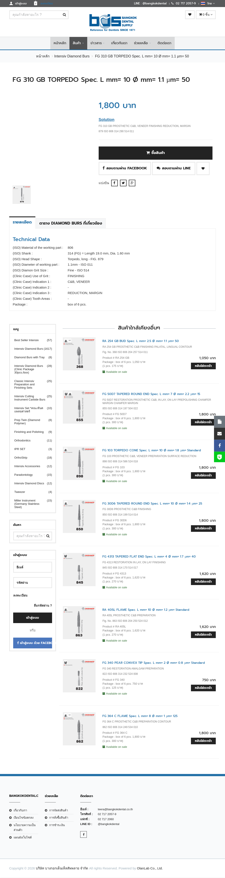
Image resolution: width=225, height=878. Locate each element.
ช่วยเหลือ (141, 43)
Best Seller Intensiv (30, 340)
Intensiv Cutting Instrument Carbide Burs (30, 398)
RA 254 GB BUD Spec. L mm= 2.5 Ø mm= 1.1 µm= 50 (140, 341)
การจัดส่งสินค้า (58, 810)
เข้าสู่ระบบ (32, 618)
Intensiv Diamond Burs (72, 57)
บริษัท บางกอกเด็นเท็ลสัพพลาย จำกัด (62, 868)
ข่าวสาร (96, 43)
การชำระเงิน (57, 825)
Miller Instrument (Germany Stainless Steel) (30, 504)
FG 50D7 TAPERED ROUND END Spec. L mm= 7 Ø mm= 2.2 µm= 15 (151, 394)
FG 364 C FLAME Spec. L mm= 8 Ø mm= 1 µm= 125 (140, 716)
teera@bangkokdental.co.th (115, 809)
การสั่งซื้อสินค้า (58, 818)
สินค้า (77, 43)
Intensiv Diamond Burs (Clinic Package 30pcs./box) (30, 369)
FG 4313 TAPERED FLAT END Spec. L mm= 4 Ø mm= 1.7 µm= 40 (149, 557)
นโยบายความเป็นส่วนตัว (25, 828)
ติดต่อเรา (164, 43)
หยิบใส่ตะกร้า (203, 366)
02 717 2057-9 (107, 814)
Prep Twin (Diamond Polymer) (30, 422)
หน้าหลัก (60, 43)
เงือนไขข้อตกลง (23, 818)
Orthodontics (30, 440)
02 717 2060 (106, 819)
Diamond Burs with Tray (30, 357)
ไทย (208, 3)
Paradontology (30, 475)
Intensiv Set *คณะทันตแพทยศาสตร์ (30, 410)
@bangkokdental (108, 824)
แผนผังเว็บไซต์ (23, 837)
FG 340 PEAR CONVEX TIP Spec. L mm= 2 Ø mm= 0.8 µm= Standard (153, 663)
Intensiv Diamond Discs (30, 483)
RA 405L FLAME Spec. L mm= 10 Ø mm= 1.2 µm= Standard (145, 610)
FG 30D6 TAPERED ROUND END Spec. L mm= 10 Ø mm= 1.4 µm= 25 (152, 503)
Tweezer (30, 492)
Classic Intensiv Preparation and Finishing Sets (30, 385)
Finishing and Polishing (30, 432)
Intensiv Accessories (30, 466)
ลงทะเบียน (20, 595)
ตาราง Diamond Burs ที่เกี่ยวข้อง (70, 223)
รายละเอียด (22, 222)
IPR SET (30, 449)
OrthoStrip (30, 457)
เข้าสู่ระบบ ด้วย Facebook (34, 643)
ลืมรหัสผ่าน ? (43, 605)
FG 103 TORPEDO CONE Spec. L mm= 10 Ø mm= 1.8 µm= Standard (151, 450)
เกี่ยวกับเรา (119, 43)
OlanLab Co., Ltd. (150, 868)
